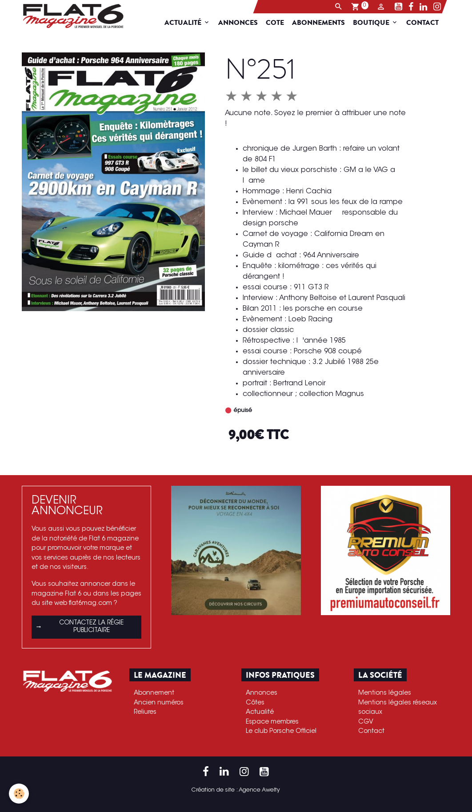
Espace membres (272, 722)
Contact (428, 22)
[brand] (69, 16)
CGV (365, 722)
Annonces (244, 22)
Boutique (378, 22)
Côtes (255, 703)
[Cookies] (19, 794)
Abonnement (154, 693)
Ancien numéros (159, 703)
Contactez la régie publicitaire (80, 627)
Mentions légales (384, 693)
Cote (281, 22)
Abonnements (324, 22)
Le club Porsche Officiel (281, 731)
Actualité (189, 22)
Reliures (145, 712)
